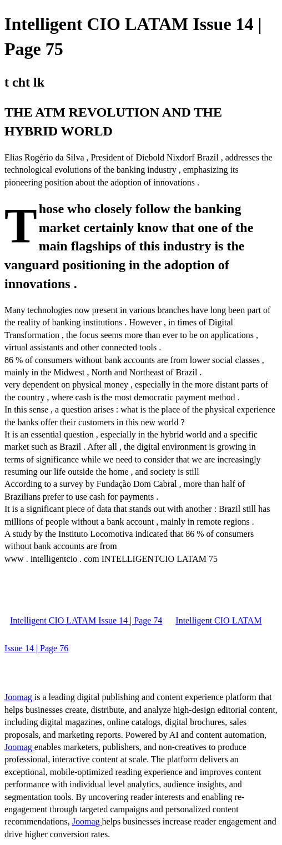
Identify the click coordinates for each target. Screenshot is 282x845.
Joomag (19, 697)
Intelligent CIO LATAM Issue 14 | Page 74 (86, 620)
